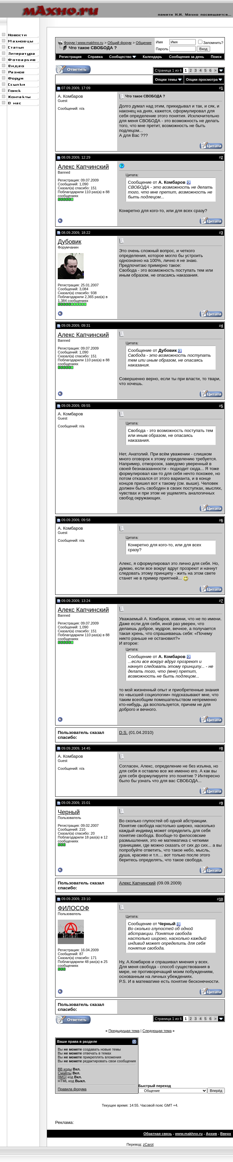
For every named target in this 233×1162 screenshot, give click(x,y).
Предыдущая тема (123, 1031)
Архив (211, 1134)
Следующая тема (156, 1031)
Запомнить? (211, 43)
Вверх (225, 1134)
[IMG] (62, 1077)
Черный (69, 812)
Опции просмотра (202, 79)
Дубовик (69, 241)
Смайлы (64, 1073)
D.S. (123, 732)
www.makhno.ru (189, 1134)
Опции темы (166, 79)
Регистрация (70, 57)
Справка (95, 57)
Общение (143, 43)
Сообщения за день (186, 57)
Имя (159, 42)
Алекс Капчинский (83, 166)
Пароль (162, 49)
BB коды (65, 1069)
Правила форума (72, 1089)
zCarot (148, 1144)
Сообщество (122, 57)
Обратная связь (158, 1134)
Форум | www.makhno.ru (83, 43)
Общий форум (120, 43)
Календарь (152, 57)
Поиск (216, 57)
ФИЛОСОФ (73, 908)
